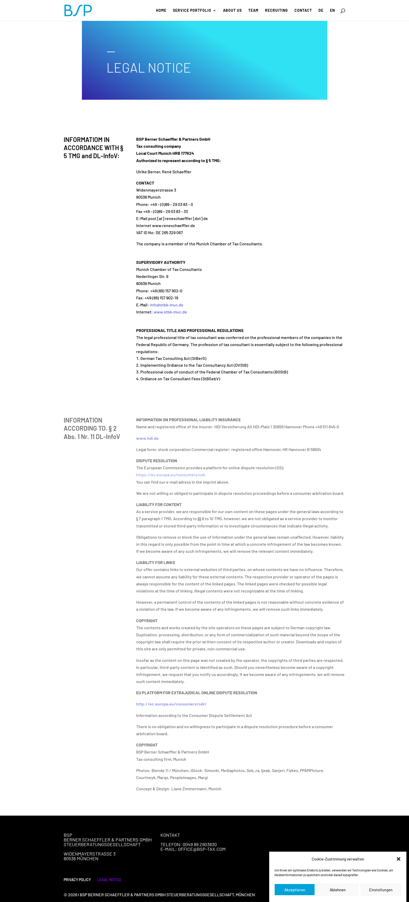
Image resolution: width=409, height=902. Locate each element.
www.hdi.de (147, 438)
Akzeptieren (294, 895)
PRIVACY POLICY (77, 879)
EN (332, 11)
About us (232, 11)
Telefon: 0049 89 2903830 (188, 844)
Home (161, 11)
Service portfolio (192, 11)
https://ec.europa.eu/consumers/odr (170, 474)
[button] (398, 865)
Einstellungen (381, 895)
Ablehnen (338, 895)
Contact (303, 11)
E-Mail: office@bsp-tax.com (193, 849)
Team (253, 11)
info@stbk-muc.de (166, 304)
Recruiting (276, 11)
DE (320, 11)
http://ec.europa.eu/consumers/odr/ (171, 703)
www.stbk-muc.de (170, 311)
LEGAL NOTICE (109, 879)
